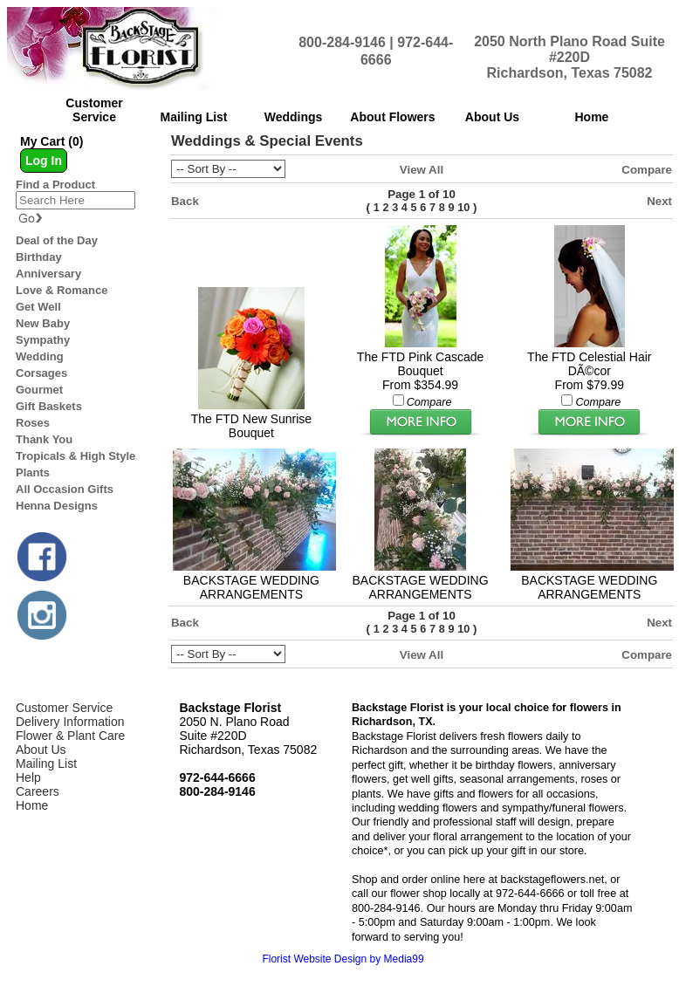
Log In (43, 161)
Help (28, 777)
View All (421, 169)
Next (659, 201)
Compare (646, 169)
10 (463, 208)
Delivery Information (70, 722)
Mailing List (46, 763)
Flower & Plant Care (70, 736)
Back (185, 201)
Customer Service (64, 708)
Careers (37, 791)
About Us (41, 750)
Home (32, 805)
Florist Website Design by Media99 (342, 959)
